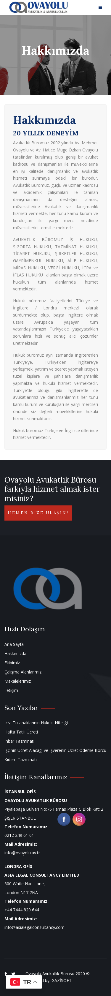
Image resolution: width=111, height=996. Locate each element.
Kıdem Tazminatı (20, 759)
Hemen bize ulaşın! (38, 513)
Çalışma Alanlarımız (22, 672)
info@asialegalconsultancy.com (34, 927)
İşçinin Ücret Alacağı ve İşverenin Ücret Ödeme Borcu (55, 750)
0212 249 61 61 (19, 835)
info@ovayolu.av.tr (22, 853)
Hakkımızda (15, 653)
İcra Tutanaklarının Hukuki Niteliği (36, 722)
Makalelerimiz (17, 681)
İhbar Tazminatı (19, 741)
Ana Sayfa (14, 644)
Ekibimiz (12, 662)
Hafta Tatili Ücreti (21, 732)
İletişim (11, 690)
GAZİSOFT (62, 980)
